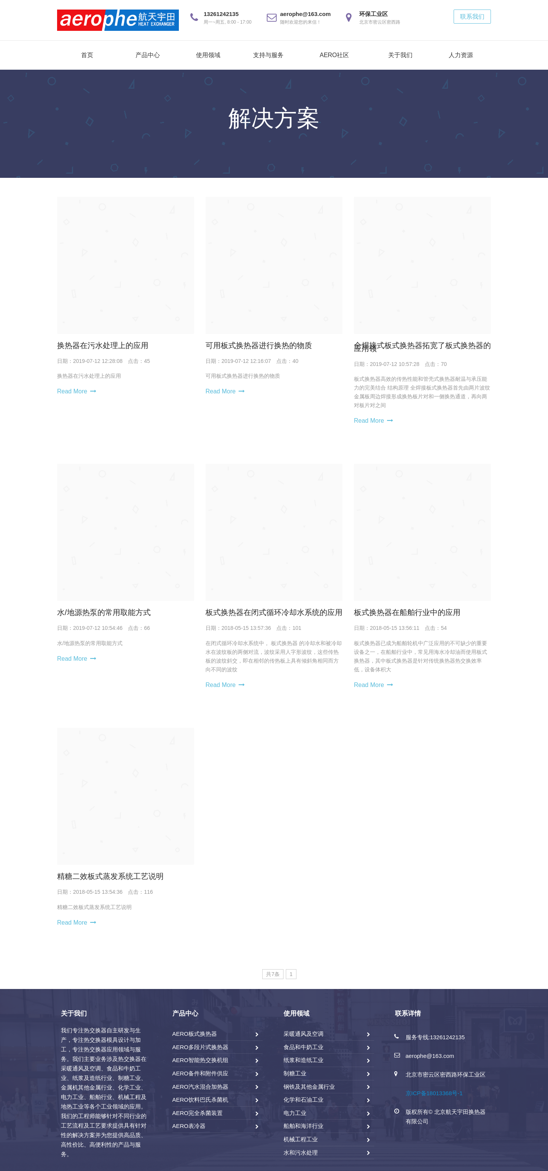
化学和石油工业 (303, 1099)
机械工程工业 (301, 1139)
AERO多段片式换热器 (200, 1047)
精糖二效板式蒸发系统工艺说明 (110, 876)
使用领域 (208, 55)
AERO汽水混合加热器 (200, 1086)
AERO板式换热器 (194, 1033)
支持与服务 (268, 55)
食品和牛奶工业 (303, 1047)
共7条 (273, 974)
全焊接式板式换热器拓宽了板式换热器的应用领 (422, 347)
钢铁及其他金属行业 (309, 1086)
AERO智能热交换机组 (200, 1060)
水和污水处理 (301, 1152)
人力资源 (461, 55)
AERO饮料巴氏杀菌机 (200, 1099)
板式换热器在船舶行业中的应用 (407, 612)
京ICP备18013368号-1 (434, 1093)
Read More (72, 391)
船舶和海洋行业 (303, 1126)
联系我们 (472, 16)
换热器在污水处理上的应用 (102, 345)
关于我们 (400, 55)
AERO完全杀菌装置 (197, 1113)
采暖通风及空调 (303, 1033)
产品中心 (147, 55)
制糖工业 (295, 1073)
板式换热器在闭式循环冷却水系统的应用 (274, 612)
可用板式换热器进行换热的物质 (259, 345)
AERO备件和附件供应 (200, 1073)
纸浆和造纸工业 (303, 1060)
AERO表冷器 (189, 1126)
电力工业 (295, 1113)
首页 (87, 55)
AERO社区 (334, 55)
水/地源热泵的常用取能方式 (104, 612)
